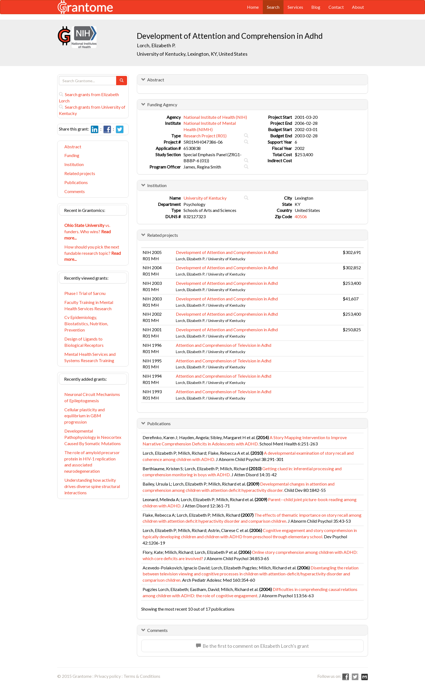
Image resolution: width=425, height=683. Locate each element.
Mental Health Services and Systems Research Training (90, 357)
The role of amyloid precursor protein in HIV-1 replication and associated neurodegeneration (92, 462)
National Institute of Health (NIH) (215, 117)
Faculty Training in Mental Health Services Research (88, 305)
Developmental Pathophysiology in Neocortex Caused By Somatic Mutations (92, 437)
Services (295, 7)
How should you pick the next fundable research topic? (92, 253)
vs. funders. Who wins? (87, 231)
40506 (301, 216)
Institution (74, 164)
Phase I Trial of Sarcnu (85, 293)
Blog (315, 7)
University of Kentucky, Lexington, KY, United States (192, 54)
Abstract (72, 146)
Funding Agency (162, 104)
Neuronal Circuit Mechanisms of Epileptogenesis (92, 397)
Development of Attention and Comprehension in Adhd (227, 252)
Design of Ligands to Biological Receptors (84, 342)
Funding (71, 155)
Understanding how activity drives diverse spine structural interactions (92, 486)
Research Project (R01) (205, 135)
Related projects (79, 173)
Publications (76, 182)
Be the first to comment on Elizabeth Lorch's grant (252, 646)
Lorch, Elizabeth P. (156, 45)
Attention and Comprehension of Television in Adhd (223, 345)
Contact (336, 7)
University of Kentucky (205, 197)
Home (253, 7)
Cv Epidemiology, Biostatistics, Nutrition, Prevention (86, 323)
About (358, 7)
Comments (74, 191)
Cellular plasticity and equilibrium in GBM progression (84, 416)
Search (273, 7)
